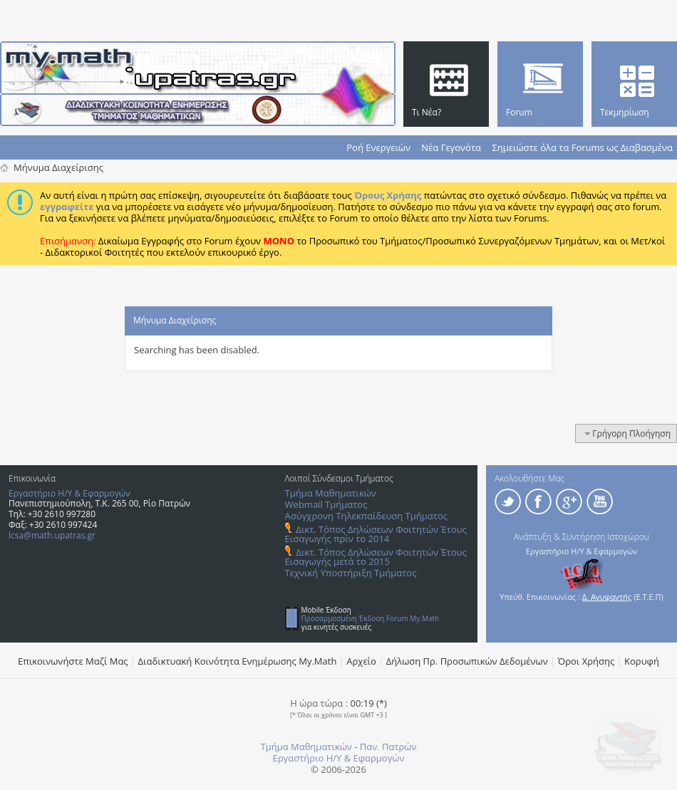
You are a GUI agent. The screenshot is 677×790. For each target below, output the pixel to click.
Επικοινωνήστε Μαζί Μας (73, 661)
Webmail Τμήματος (326, 504)
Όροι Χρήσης (586, 661)
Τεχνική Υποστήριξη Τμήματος (351, 572)
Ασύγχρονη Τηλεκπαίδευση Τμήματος (366, 515)
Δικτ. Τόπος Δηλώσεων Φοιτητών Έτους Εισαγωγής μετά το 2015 (376, 557)
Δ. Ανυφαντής (607, 596)
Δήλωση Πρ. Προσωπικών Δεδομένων (467, 661)
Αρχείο (361, 661)
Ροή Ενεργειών (378, 147)
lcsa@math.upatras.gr (52, 535)
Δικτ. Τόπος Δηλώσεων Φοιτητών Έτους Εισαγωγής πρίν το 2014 (376, 534)
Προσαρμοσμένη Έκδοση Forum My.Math (370, 618)
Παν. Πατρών (388, 746)
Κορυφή (641, 661)
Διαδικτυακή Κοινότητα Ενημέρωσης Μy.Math (237, 661)
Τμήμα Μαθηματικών (330, 493)
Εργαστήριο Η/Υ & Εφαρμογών (69, 493)
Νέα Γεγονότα (451, 147)
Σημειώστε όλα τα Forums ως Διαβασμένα (582, 147)
